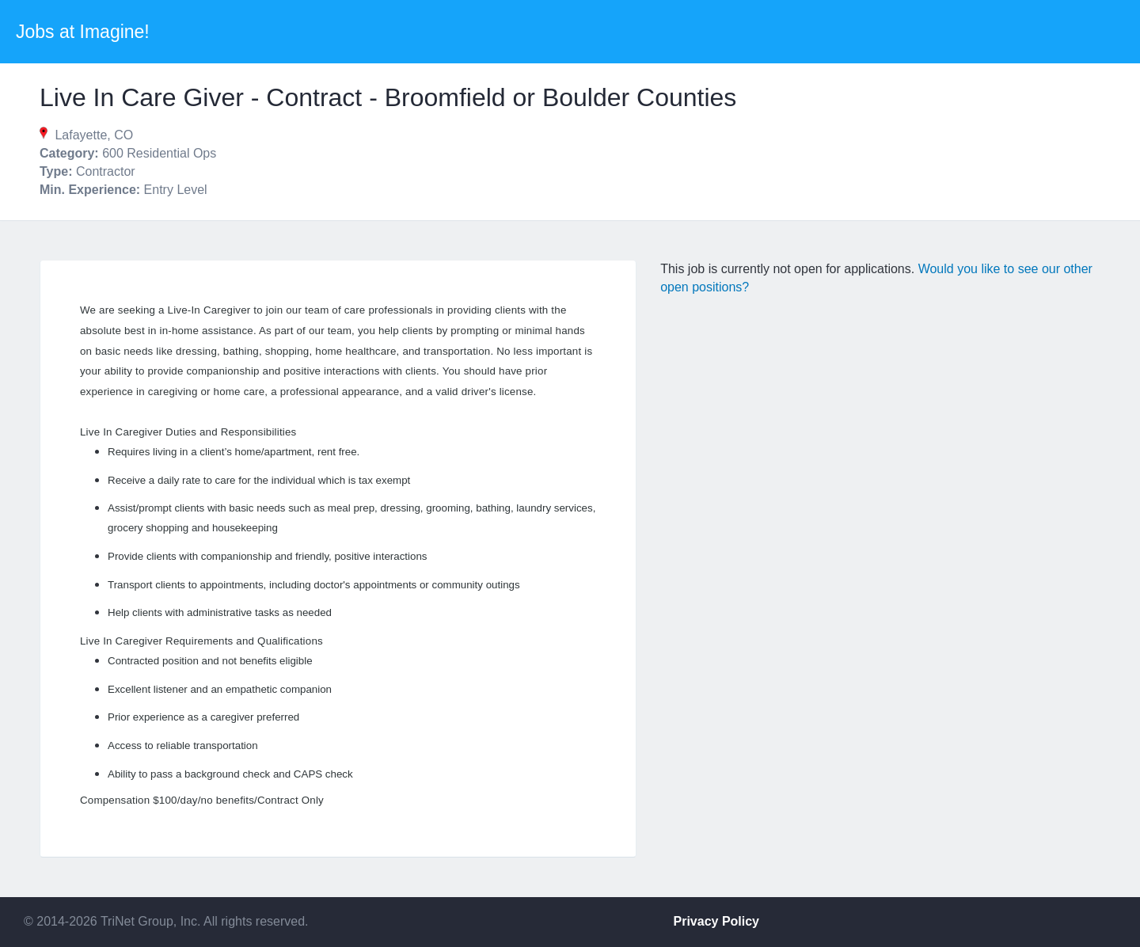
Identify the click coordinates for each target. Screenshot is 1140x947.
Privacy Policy (717, 921)
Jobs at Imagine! (83, 31)
